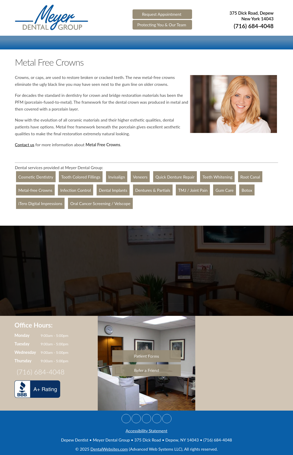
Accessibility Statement (146, 430)
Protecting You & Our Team (161, 24)
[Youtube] (166, 418)
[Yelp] (156, 418)
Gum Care (224, 190)
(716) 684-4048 (254, 26)
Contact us (24, 144)
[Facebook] (136, 418)
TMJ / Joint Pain (192, 190)
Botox (246, 190)
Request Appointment (162, 14)
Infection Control (75, 190)
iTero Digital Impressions (40, 203)
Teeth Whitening (217, 176)
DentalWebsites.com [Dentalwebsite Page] (109, 449)
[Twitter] (146, 418)
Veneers (140, 176)
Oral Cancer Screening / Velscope (100, 203)
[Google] (126, 418)
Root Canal (250, 176)
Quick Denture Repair (175, 176)
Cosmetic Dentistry (35, 176)
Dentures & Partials (152, 190)
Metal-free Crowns (35, 190)
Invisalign (116, 176)
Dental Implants (113, 190)
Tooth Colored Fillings (80, 176)
